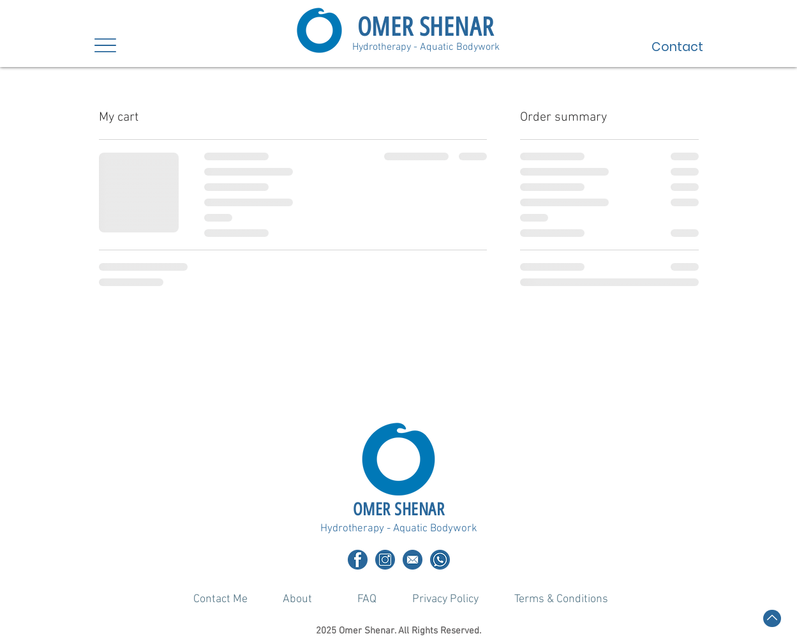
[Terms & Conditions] (561, 599)
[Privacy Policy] (445, 599)
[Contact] (655, 46)
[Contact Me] (221, 599)
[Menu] (105, 45)
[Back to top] (772, 618)
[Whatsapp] (440, 560)
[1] (385, 560)
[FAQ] (367, 599)
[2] (358, 560)
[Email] (412, 560)
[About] (297, 599)
